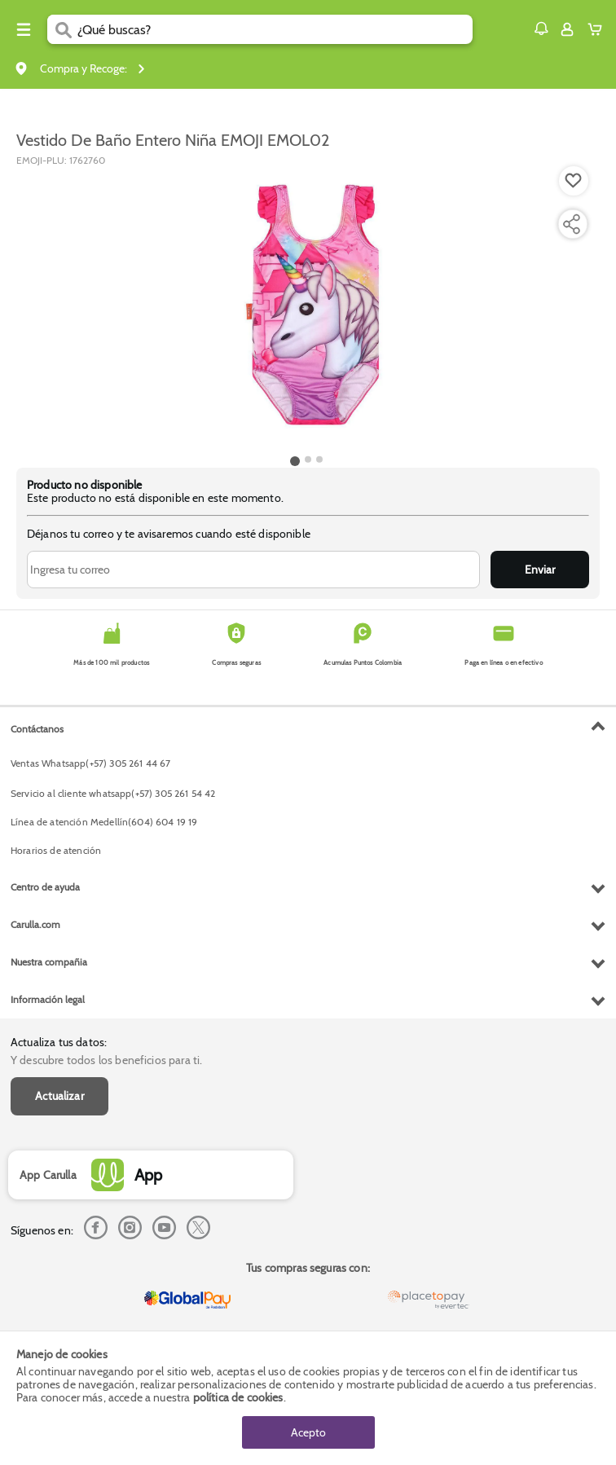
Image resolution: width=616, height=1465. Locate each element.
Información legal (48, 999)
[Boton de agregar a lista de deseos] (573, 181)
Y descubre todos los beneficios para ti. (106, 1060)
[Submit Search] (62, 29)
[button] (541, 28)
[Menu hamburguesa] (24, 29)
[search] (275, 29)
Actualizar (59, 1096)
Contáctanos (37, 729)
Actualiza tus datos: (59, 1042)
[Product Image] (306, 308)
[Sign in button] (567, 29)
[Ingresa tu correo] (253, 569)
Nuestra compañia (49, 962)
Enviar (540, 569)
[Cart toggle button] (598, 29)
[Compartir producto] (571, 224)
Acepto (308, 1432)
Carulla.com (35, 924)
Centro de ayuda (45, 887)
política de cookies (238, 1397)
